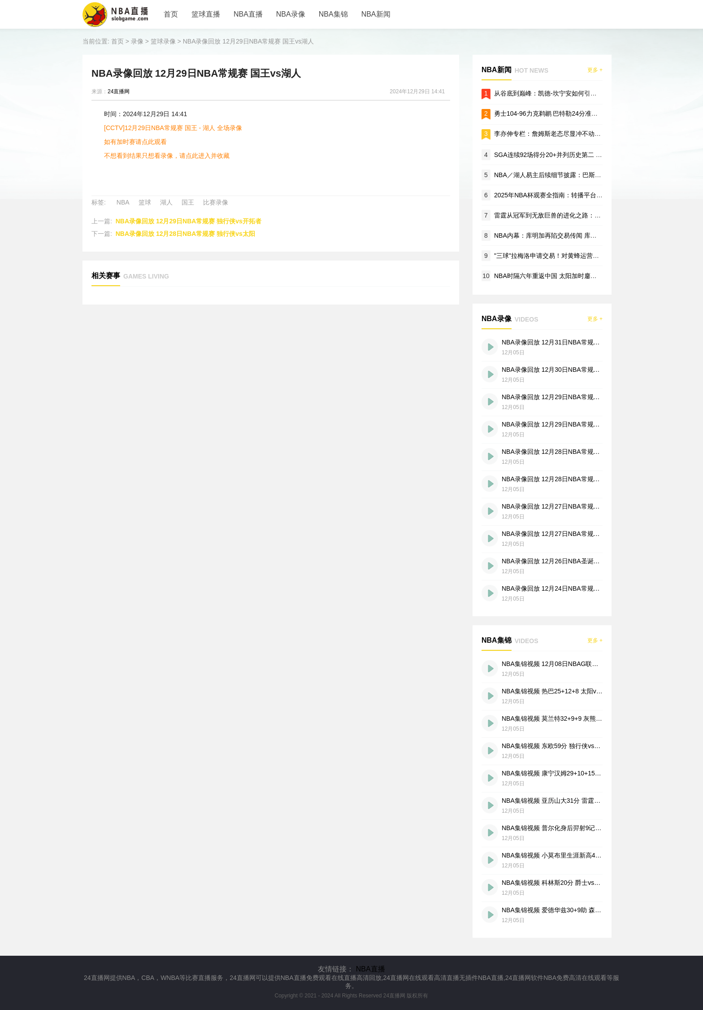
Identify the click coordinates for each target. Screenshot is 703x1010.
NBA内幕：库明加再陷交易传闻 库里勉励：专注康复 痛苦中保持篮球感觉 (596, 235)
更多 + (595, 70)
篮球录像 (163, 41)
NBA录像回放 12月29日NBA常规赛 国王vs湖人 (248, 41)
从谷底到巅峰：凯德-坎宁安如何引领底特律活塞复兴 (567, 93)
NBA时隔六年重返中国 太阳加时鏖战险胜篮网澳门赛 (567, 275)
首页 (171, 14)
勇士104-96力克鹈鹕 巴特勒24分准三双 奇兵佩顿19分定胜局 (578, 113)
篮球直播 (205, 14)
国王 (188, 202)
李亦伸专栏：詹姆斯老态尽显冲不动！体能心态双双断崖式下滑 (582, 133)
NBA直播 (248, 14)
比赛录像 (215, 202)
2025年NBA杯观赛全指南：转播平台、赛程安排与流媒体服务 (579, 195)
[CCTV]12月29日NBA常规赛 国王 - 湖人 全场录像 (173, 127)
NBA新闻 (376, 14)
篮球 (145, 202)
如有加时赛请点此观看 (135, 141)
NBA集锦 (333, 14)
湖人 (166, 202)
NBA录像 (290, 14)
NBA (123, 202)
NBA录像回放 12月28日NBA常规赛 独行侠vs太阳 (185, 233)
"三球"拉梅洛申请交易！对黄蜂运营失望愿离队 (559, 255)
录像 (137, 41)
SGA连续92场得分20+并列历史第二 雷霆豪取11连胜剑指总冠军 (583, 154)
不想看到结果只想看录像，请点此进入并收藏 (167, 155)
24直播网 (119, 91)
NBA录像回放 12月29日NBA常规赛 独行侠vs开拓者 (188, 221)
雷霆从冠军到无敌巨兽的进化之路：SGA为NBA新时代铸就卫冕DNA (589, 215)
